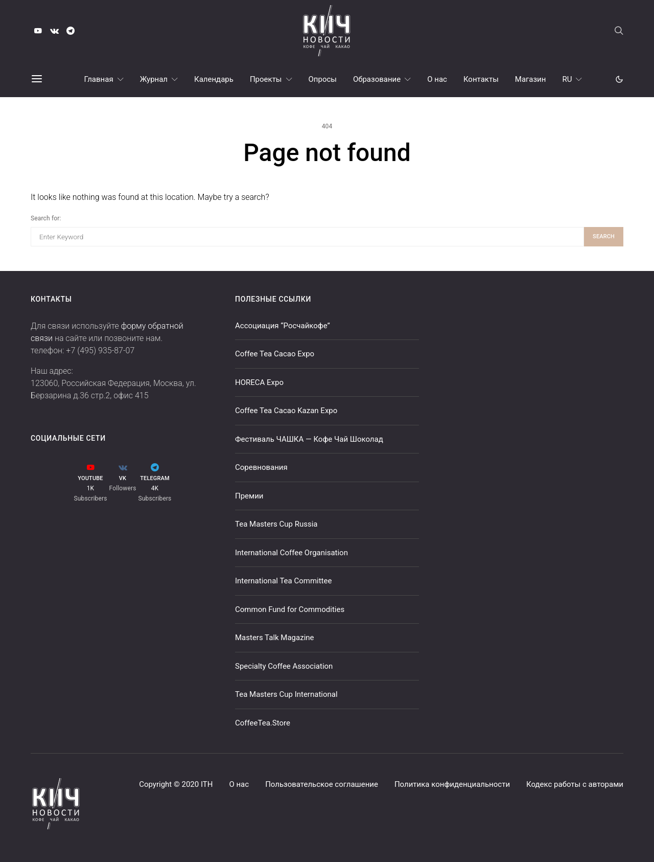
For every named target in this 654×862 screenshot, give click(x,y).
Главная (98, 79)
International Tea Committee (283, 580)
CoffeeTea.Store (262, 723)
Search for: (46, 218)
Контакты (481, 79)
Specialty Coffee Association (284, 666)
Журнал (154, 79)
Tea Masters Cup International (286, 694)
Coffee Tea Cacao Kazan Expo (286, 410)
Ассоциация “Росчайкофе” (282, 325)
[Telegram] (70, 31)
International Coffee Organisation (291, 552)
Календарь (213, 79)
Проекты (266, 79)
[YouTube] (38, 31)
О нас (437, 79)
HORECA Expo (259, 382)
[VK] (54, 31)
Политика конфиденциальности (452, 784)
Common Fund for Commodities (289, 609)
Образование (377, 79)
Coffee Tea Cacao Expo (274, 353)
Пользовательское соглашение (321, 784)
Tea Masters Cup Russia (276, 524)
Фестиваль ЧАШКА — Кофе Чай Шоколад (309, 439)
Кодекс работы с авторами (574, 784)
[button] (619, 79)
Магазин (530, 79)
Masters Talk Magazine (274, 637)
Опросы (323, 79)
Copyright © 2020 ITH (176, 784)
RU (567, 79)
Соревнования (261, 467)
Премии (249, 496)
